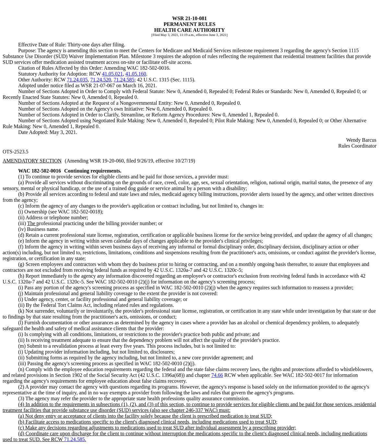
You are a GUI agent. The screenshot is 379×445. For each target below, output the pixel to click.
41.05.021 (112, 74)
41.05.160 (135, 74)
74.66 (217, 375)
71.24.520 (100, 79)
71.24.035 (77, 79)
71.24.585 (123, 79)
